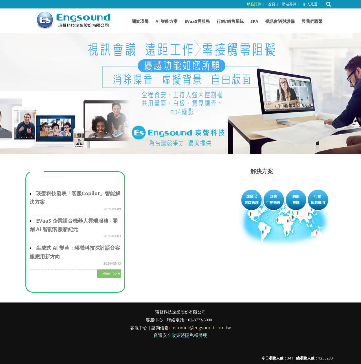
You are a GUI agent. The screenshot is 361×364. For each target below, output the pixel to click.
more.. (109, 273)
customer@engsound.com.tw (200, 327)
